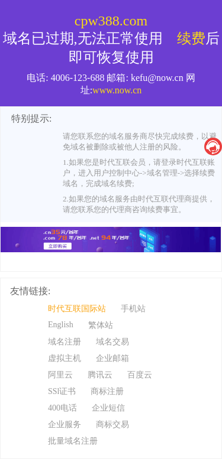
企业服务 (64, 424)
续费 (191, 38)
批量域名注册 (73, 441)
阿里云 (60, 374)
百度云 (139, 374)
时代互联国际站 (77, 308)
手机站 (133, 308)
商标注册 (107, 391)
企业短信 (108, 407)
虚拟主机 (64, 358)
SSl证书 (62, 391)
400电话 (62, 407)
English (60, 324)
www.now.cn (116, 90)
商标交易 (112, 424)
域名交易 (112, 341)
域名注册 (64, 341)
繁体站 (100, 325)
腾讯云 (100, 374)
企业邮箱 (112, 358)
